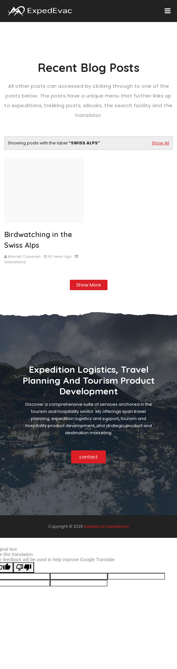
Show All (160, 143)
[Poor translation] (23, 567)
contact (88, 457)
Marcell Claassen (24, 256)
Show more (88, 285)
